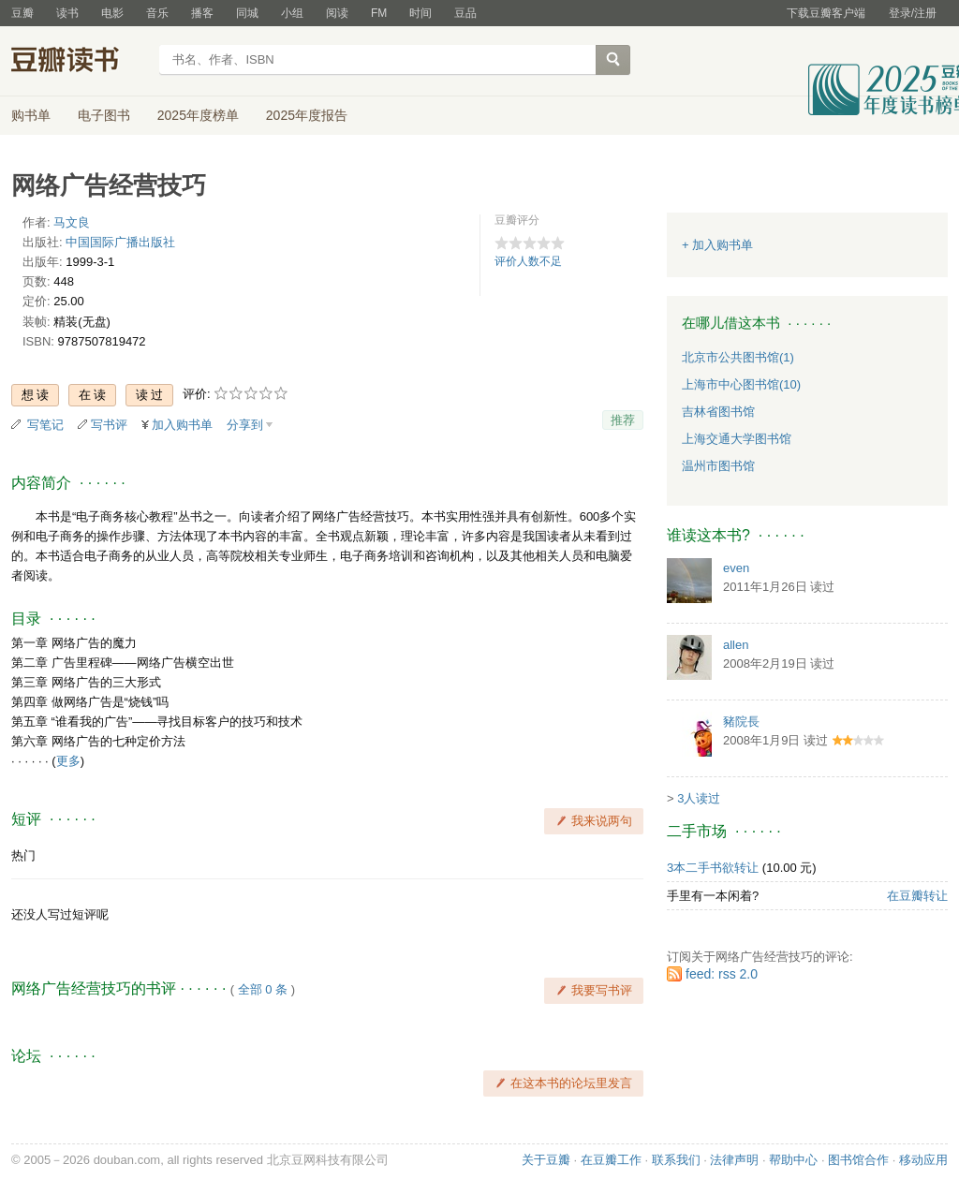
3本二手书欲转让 (713, 868)
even (736, 568)
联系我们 (676, 1160)
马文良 (71, 222)
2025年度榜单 (198, 115)
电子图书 (104, 115)
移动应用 (923, 1160)
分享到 (245, 425)
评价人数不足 (528, 261)
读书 (67, 13)
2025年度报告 (306, 115)
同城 (247, 13)
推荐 (623, 420)
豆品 (465, 13)
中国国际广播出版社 (120, 242)
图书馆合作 (858, 1160)
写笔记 (45, 425)
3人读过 (698, 798)
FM (379, 13)
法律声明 (734, 1160)
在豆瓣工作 (611, 1160)
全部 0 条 (263, 989)
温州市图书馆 (718, 466)
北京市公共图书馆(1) (738, 357)
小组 (292, 13)
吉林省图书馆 (718, 412)
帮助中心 (793, 1160)
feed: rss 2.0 (722, 973)
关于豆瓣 (546, 1160)
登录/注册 (913, 13)
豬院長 (741, 722)
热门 (23, 855)
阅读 (337, 13)
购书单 (31, 115)
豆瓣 (22, 13)
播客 (202, 13)
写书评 (109, 425)
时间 (420, 13)
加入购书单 (182, 425)
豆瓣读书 (79, 62)
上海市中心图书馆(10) (741, 384)
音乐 (157, 13)
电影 (112, 13)
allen (735, 645)
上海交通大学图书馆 (736, 439)
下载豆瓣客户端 (826, 13)
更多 (68, 761)
